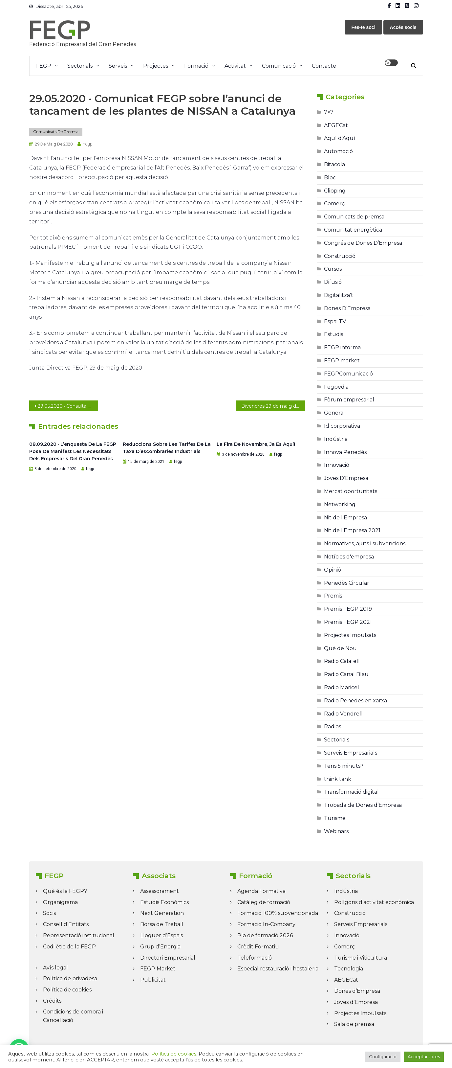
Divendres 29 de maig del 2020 (273, 406)
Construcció (339, 256)
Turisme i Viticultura (360, 958)
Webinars (336, 831)
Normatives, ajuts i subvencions (364, 543)
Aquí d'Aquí (339, 138)
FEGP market (342, 360)
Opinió (332, 570)
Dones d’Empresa (357, 991)
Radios (332, 726)
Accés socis (403, 27)
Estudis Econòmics (164, 902)
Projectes (155, 66)
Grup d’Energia (160, 946)
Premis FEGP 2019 (348, 609)
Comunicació (279, 66)
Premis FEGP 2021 (348, 622)
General (334, 413)
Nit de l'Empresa (345, 517)
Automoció (338, 151)
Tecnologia (348, 969)
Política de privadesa (70, 978)
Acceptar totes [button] (424, 1056)
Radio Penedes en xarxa (355, 700)
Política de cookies (67, 990)
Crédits (52, 1001)
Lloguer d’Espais (161, 935)
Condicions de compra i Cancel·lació (73, 1016)
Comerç (334, 203)
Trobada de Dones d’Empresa (363, 805)
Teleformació (254, 958)
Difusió (333, 282)
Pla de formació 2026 (265, 935)
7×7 (329, 112)
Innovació (336, 465)
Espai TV (335, 321)
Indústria (336, 439)
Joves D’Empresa (346, 478)
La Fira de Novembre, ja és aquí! (256, 444)
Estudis (333, 334)
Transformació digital (351, 792)
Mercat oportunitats (350, 491)
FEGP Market (158, 969)
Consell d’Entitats (66, 924)
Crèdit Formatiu (258, 946)
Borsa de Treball (161, 924)
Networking (339, 504)
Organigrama (60, 902)
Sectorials (80, 66)
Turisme (335, 818)
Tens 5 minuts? (343, 766)
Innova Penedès (345, 452)
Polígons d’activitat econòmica (374, 902)
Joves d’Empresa (356, 1002)
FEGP (43, 66)
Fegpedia (336, 387)
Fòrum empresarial (349, 400)
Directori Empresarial (167, 958)
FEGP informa (342, 347)
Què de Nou (340, 648)
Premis (333, 596)
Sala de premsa (354, 1024)
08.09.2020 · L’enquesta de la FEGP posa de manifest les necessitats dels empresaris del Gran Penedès (72, 451)
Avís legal (55, 968)
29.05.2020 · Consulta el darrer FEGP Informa (68, 406)
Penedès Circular (346, 583)
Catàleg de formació (263, 902)
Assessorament (159, 891)
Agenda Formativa (261, 891)
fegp (87, 144)
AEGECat (336, 125)
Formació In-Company (266, 924)
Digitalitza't (338, 295)
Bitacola (334, 164)
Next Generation (162, 913)
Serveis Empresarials (350, 753)
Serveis (118, 66)
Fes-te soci (363, 27)
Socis (49, 913)
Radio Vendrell (343, 714)
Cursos (333, 269)
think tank (337, 779)
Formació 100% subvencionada (277, 913)
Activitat (235, 66)
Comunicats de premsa (55, 131)
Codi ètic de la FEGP (69, 946)
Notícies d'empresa (349, 557)
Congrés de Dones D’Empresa (363, 243)
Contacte (324, 66)
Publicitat (153, 980)
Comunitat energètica (353, 230)
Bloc (330, 177)
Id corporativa (342, 426)
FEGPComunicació (348, 374)
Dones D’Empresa (347, 308)
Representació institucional (78, 935)
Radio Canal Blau (346, 674)
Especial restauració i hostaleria (277, 969)
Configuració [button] (383, 1056)
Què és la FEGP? (65, 891)
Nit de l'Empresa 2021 (352, 530)
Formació (196, 66)
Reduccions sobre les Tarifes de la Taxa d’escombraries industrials (167, 447)
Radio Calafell (342, 661)
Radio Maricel (341, 687)
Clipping (335, 191)
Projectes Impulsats (350, 635)
